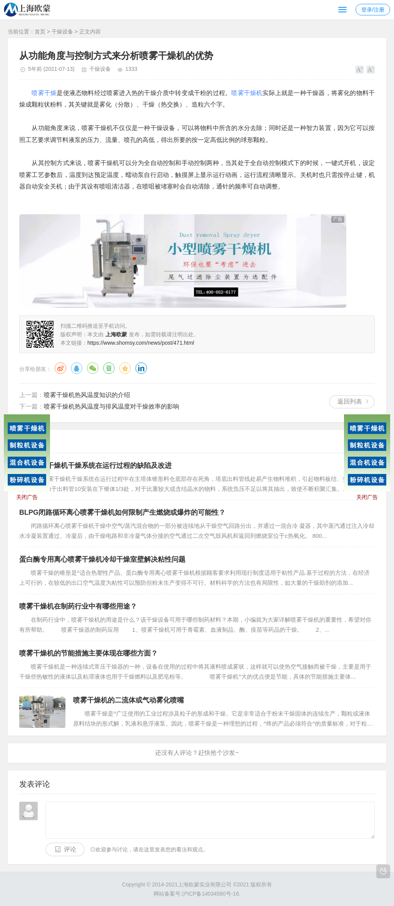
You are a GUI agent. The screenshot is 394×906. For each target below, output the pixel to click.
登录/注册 (372, 10)
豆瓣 (109, 368)
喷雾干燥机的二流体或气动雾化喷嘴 (128, 700)
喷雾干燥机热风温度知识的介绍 (87, 395)
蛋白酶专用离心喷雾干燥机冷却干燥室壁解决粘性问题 (102, 559)
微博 (60, 368)
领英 (141, 368)
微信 (92, 368)
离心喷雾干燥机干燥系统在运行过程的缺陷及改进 (95, 465)
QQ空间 (125, 368)
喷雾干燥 (44, 93)
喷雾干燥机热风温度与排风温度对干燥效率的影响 (111, 406)
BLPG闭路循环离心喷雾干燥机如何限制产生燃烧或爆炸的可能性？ (122, 512)
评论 (70, 849)
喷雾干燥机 (246, 93)
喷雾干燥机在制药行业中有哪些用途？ (78, 606)
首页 (40, 31)
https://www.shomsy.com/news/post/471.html (140, 343)
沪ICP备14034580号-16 (210, 894)
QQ (76, 368)
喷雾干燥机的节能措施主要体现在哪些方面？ (88, 653)
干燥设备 (62, 31)
